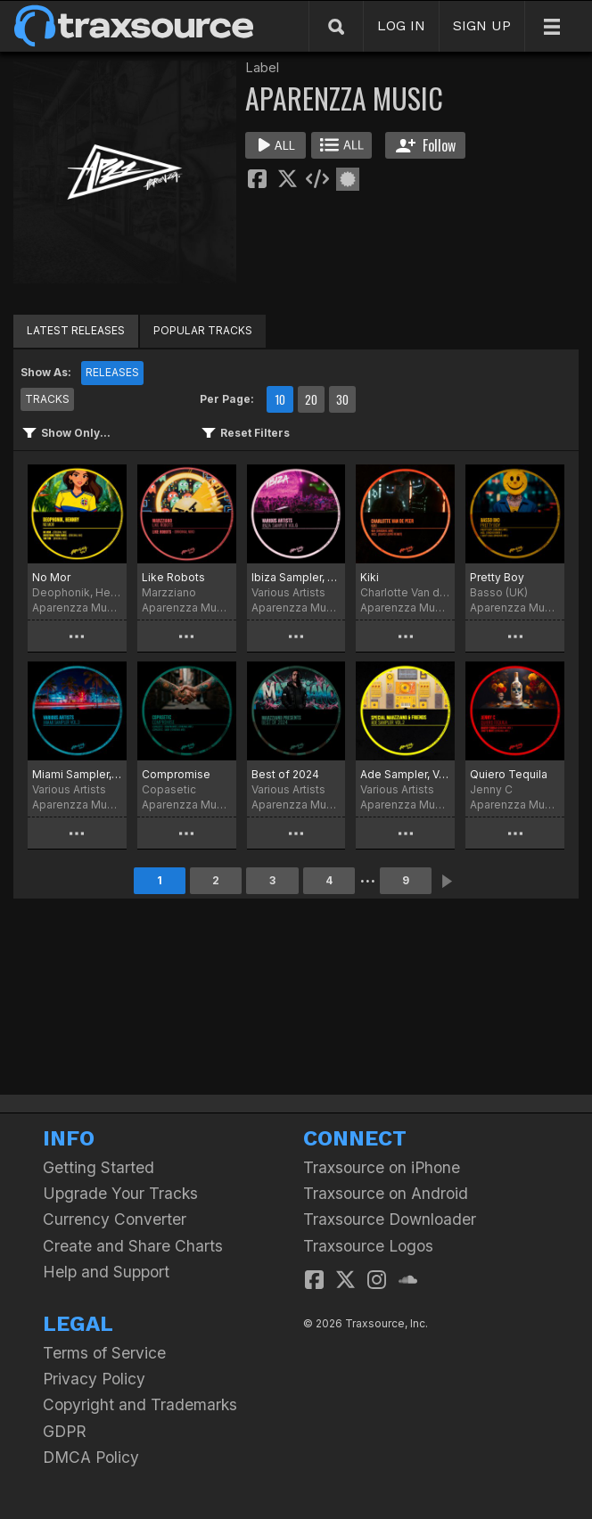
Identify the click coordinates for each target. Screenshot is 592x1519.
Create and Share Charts (133, 1245)
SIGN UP (482, 25)
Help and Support (106, 1271)
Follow (426, 145)
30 (342, 399)
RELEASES (112, 372)
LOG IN (401, 25)
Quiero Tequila (508, 774)
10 (280, 399)
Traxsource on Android (385, 1193)
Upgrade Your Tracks (120, 1193)
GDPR (64, 1431)
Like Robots (173, 577)
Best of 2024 (285, 774)
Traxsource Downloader (389, 1219)
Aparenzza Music (77, 607)
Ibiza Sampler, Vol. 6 (296, 577)
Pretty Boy (497, 577)
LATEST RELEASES (76, 330)
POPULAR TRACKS (202, 330)
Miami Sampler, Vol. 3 (77, 774)
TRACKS (47, 399)
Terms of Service (104, 1352)
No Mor (51, 577)
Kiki (369, 577)
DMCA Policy (91, 1457)
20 (311, 399)
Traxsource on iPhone (381, 1167)
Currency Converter (114, 1219)
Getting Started (98, 1167)
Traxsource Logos (368, 1245)
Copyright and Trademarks (140, 1404)
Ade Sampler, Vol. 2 (405, 774)
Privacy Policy (94, 1378)
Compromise (176, 774)
